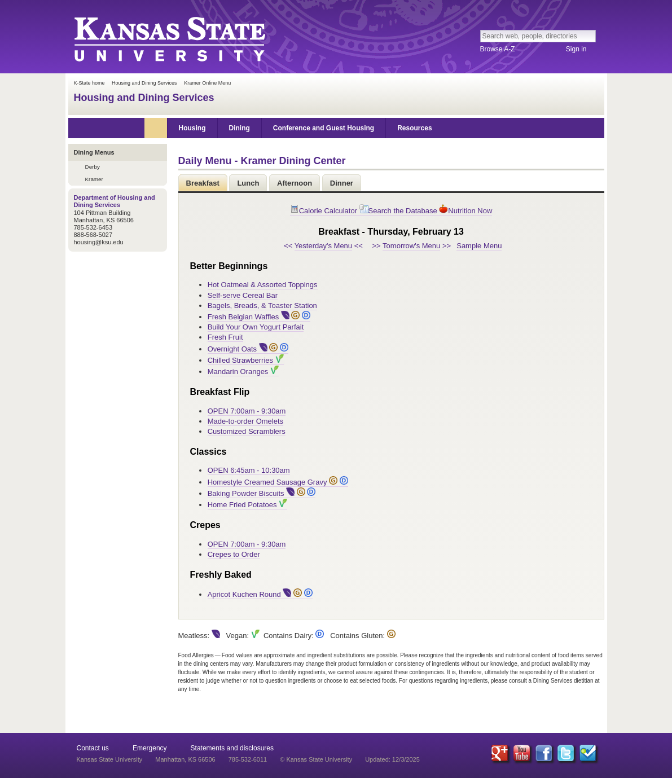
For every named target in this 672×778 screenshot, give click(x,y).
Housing (192, 128)
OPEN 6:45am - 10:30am (249, 470)
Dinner (341, 183)
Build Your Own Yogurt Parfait (256, 327)
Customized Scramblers (247, 431)
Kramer (94, 179)
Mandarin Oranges (243, 371)
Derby (92, 167)
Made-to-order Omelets (245, 421)
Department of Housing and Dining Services (114, 201)
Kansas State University (169, 38)
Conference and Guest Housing (323, 128)
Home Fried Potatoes (247, 504)
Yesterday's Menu (323, 245)
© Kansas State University (316, 759)
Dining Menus (94, 152)
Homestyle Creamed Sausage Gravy (278, 482)
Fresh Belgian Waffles (259, 317)
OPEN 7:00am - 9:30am (247, 411)
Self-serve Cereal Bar (243, 295)
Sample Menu (479, 245)
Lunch (248, 183)
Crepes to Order (234, 554)
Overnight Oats (248, 349)
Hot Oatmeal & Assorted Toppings (263, 284)
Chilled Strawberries (246, 360)
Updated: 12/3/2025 (392, 759)
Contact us (93, 748)
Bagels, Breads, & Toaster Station (262, 305)
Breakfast (202, 183)
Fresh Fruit (225, 337)
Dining (239, 128)
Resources (414, 128)
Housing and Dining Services (144, 83)
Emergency (150, 748)
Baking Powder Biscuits (262, 493)
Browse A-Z (497, 49)
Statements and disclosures (232, 748)
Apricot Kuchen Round (260, 594)
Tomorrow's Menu (411, 245)
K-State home (89, 83)
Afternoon (294, 183)
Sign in (576, 49)
